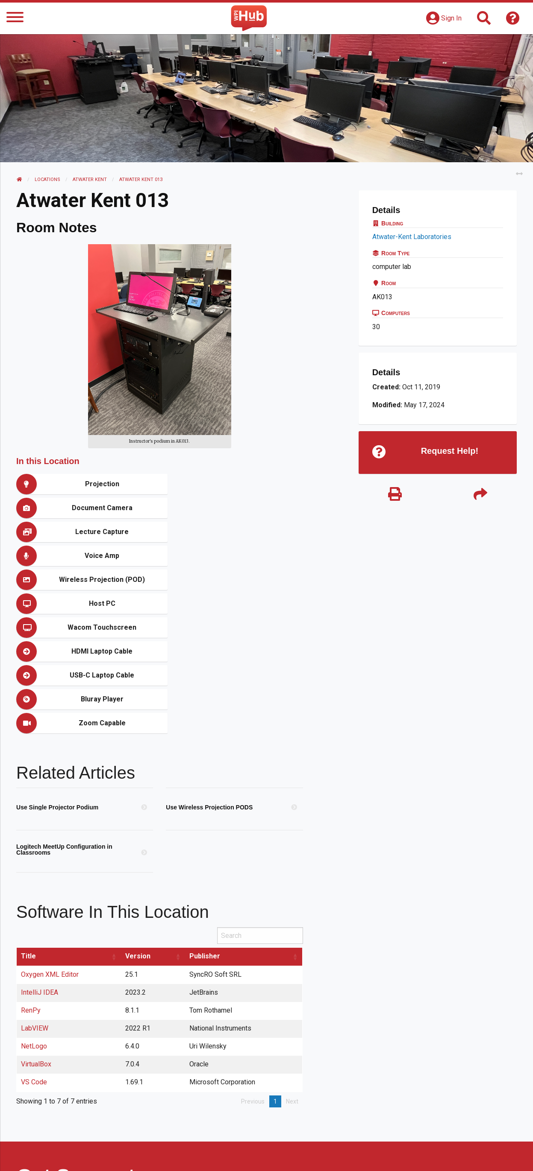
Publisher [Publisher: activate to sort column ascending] (205, 836)
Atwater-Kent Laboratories (411, 237)
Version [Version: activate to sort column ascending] (138, 836)
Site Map (345, 1156)
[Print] (395, 495)
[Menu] (15, 18)
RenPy (31, 890)
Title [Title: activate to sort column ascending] (28, 836)
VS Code (34, 962)
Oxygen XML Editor (50, 854)
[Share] (480, 495)
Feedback (303, 1156)
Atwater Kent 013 (140, 179)
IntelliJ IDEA (40, 872)
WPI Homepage (396, 1156)
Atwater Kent (90, 179)
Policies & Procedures (467, 1156)
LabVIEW (35, 908)
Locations (47, 179)
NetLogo (34, 926)
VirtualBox (36, 944)
